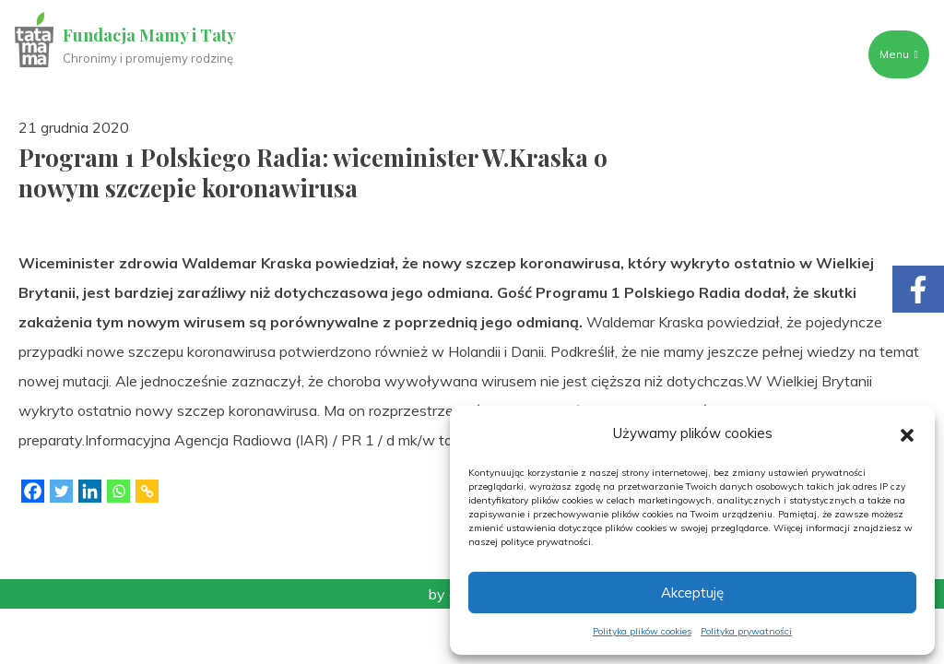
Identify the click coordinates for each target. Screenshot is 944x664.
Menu (898, 54)
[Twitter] (61, 491)
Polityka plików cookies (642, 631)
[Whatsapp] (118, 491)
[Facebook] (32, 491)
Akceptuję (692, 592)
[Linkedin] (89, 491)
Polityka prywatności (746, 631)
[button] (907, 433)
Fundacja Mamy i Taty (149, 35)
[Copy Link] (147, 491)
